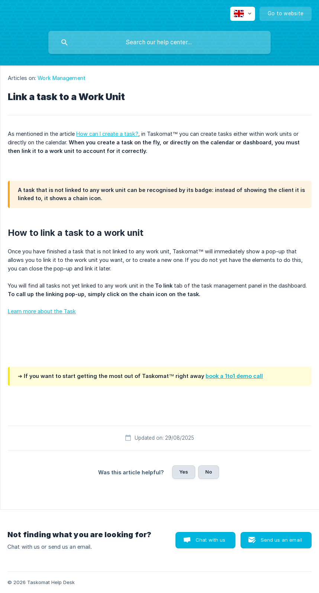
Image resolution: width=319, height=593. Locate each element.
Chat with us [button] (211, 540)
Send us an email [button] (281, 540)
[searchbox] (159, 42)
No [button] (208, 472)
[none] (242, 14)
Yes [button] (183, 472)
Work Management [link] (62, 78)
